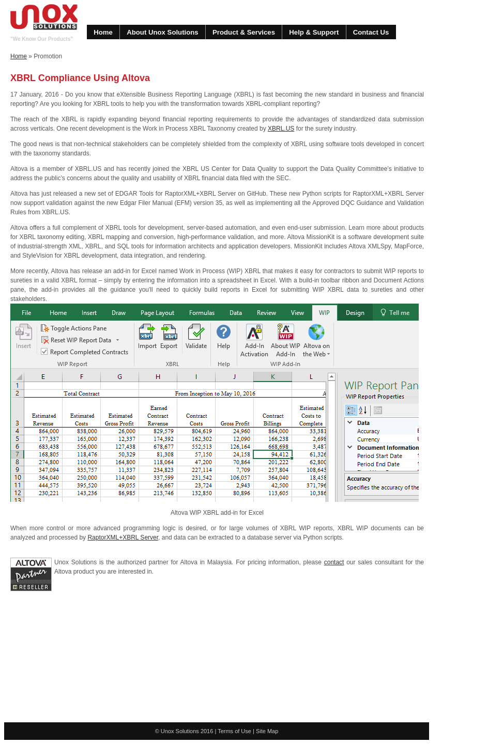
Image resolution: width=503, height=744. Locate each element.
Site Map (267, 731)
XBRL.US (281, 128)
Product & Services (243, 32)
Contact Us (371, 32)
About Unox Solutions (162, 32)
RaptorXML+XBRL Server (122, 537)
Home (103, 32)
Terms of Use (234, 731)
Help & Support (314, 32)
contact (334, 562)
